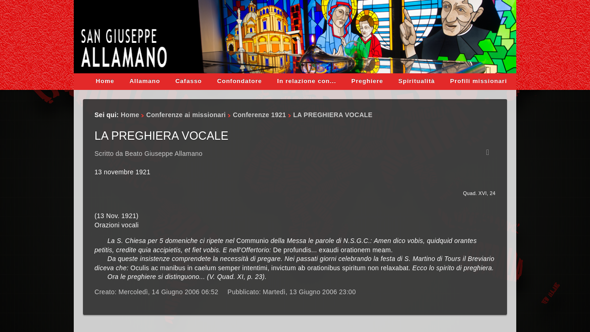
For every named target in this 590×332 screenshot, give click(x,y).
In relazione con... (306, 80)
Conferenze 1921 (259, 115)
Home (105, 80)
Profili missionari (478, 80)
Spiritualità (416, 80)
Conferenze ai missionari (185, 115)
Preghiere (367, 80)
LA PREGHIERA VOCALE (161, 135)
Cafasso (188, 80)
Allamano (145, 80)
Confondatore (239, 80)
